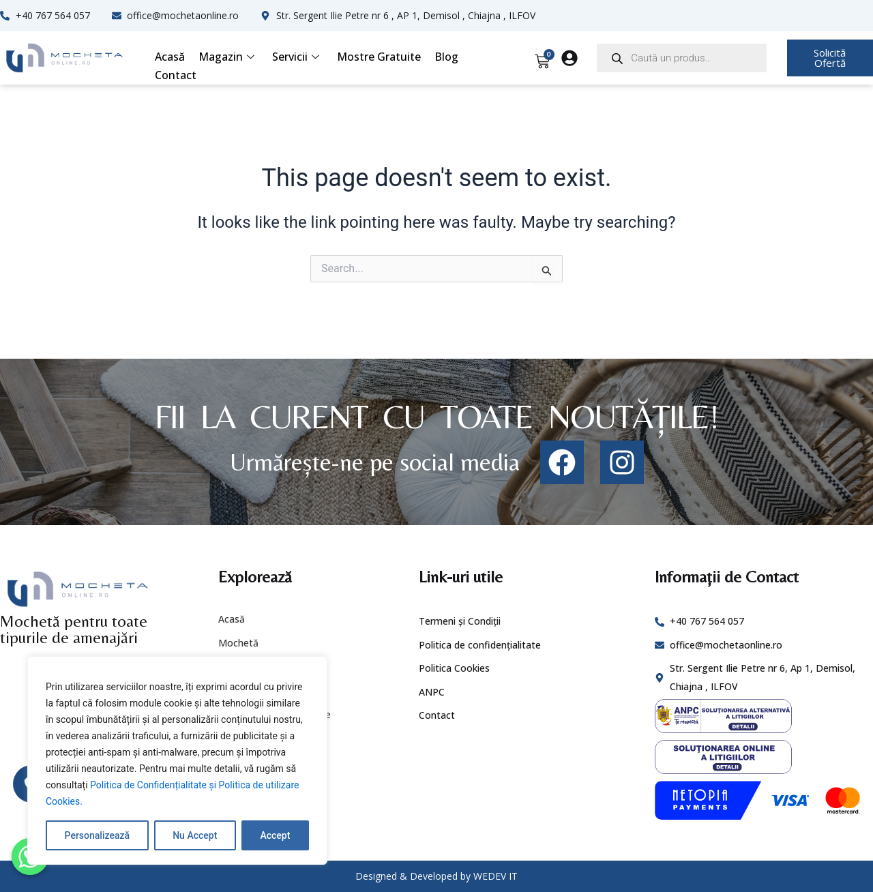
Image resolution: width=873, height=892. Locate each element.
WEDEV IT (495, 875)
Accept (275, 835)
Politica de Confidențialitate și (154, 784)
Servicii (295, 56)
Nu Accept (195, 835)
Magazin (226, 56)
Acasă (170, 56)
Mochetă (238, 642)
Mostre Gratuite (379, 56)
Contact (175, 75)
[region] (177, 760)
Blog (446, 56)
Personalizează (97, 835)
